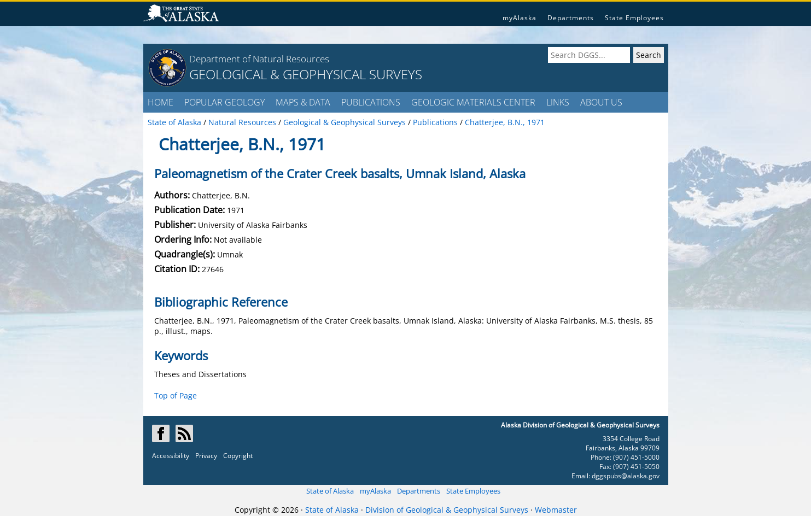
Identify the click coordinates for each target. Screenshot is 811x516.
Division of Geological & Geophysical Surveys (446, 510)
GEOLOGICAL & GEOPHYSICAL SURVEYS (305, 74)
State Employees (634, 17)
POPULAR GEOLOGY (224, 102)
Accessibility (170, 455)
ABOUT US (601, 102)
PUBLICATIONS (370, 102)
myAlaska (519, 17)
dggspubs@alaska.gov (626, 475)
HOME (160, 102)
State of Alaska (330, 491)
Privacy (206, 455)
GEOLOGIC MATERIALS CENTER (473, 102)
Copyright (238, 455)
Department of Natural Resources (259, 58)
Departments (570, 17)
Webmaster (556, 510)
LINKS (557, 102)
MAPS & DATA (303, 102)
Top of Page (175, 395)
